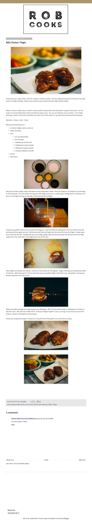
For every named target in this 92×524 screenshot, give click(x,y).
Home (46, 460)
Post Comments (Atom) (21, 464)
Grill (31, 404)
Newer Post (10, 460)
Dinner (28, 404)
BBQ (19, 404)
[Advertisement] (46, 490)
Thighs (50, 404)
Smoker (35, 404)
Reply (13, 425)
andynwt (52, 518)
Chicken (23, 404)
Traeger (55, 404)
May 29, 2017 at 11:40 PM (45, 419)
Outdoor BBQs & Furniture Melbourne (23, 419)
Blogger (66, 518)
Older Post (82, 460)
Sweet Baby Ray (42, 404)
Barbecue (14, 404)
